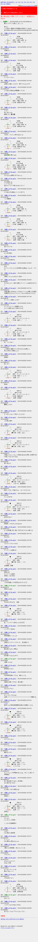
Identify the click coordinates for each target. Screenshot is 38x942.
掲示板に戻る (5, 919)
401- (25, 2)
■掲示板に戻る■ (6, 2)
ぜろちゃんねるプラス (28, 5)
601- (31, 2)
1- (14, 2)
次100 (18, 919)
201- (19, 2)
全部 (12, 2)
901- (5, 4)
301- (22, 2)
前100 (14, 919)
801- (2, 4)
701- (34, 2)
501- (28, 2)
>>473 (6, 703)
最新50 (8, 4)
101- (16, 2)
